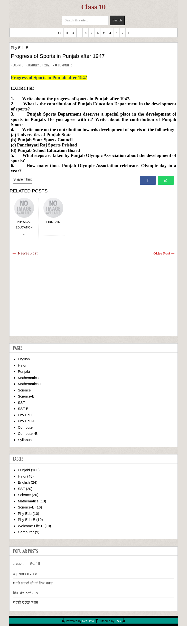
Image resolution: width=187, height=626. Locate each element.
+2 (59, 32)
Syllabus (25, 440)
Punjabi (24, 371)
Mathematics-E (30, 384)
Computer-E (27, 433)
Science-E (26, 396)
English (24, 359)
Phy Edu (25, 415)
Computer (26, 427)
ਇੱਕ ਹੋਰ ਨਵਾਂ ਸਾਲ (25, 593)
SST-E (23, 409)
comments (64, 65)
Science (24, 390)
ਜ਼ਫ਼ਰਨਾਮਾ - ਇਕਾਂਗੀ (26, 564)
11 (66, 32)
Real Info (88, 621)
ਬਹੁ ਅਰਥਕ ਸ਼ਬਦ (25, 574)
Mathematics (28, 378)
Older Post (161, 253)
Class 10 (93, 7)
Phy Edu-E (19, 47)
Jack (118, 621)
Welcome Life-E (31, 526)
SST (21, 402)
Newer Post (27, 253)
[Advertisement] (93, 298)
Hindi (22, 365)
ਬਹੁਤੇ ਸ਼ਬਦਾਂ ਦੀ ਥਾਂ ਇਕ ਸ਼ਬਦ (33, 583)
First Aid (53, 222)
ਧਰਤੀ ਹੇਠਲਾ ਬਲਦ (25, 602)
